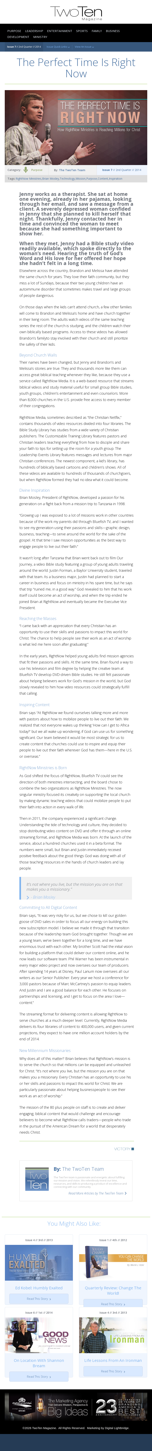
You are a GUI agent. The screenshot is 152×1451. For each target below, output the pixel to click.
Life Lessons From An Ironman (113, 1369)
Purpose (36, 170)
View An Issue (84, 46)
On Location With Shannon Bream (39, 1371)
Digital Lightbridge (117, 1445)
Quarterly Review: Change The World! (113, 1290)
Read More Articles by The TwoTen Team (96, 1193)
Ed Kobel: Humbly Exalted (39, 1288)
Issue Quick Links (58, 46)
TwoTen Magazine (44, 1445)
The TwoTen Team (72, 170)
